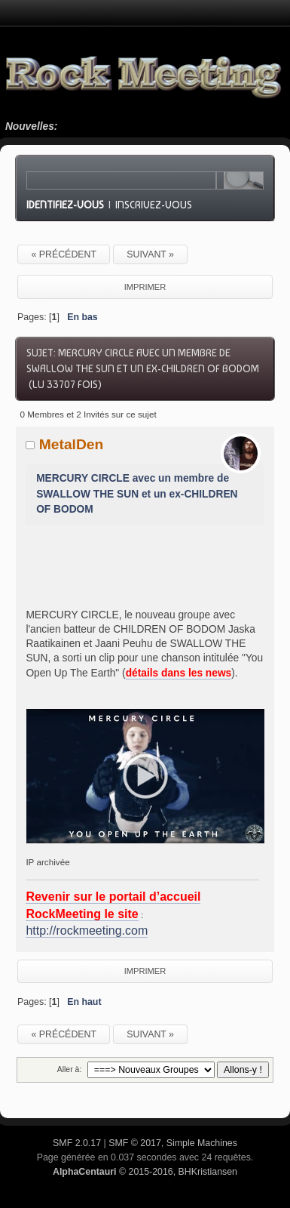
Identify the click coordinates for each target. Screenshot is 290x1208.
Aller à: (69, 1069)
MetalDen (71, 444)
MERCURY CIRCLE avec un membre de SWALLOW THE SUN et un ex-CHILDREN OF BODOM (136, 494)
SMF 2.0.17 (77, 1143)
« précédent (63, 254)
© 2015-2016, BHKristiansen (145, 1171)
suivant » (150, 254)
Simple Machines (201, 1143)
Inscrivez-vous (153, 205)
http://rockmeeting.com (87, 930)
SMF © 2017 (134, 1143)
